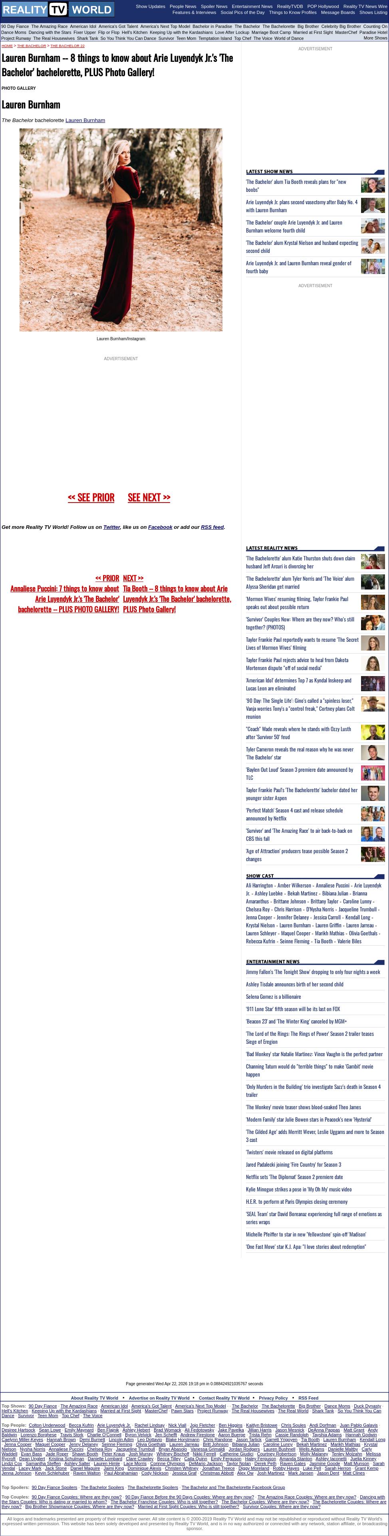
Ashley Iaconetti (331, 1458)
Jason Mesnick (289, 1430)
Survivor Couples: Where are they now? (281, 1506)
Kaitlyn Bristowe (261, 1425)
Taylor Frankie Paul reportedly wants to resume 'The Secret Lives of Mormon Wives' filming (302, 643)
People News (183, 6)
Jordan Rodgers (244, 1449)
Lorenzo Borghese (39, 1434)
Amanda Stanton (296, 1458)
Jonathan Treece (218, 1468)
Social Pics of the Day (243, 12)
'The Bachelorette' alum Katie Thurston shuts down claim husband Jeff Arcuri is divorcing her (300, 562)
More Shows (375, 37)
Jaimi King (114, 1468)
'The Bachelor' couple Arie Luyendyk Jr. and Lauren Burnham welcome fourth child (294, 226)
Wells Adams (311, 1449)
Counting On (375, 26)
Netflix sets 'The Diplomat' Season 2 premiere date (294, 1177)
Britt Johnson (215, 1444)
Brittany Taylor (324, 901)
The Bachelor (247, 26)
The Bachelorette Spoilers (153, 1487)
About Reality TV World (94, 1398)
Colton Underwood (47, 1425)
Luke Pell (312, 1468)
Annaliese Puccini (332, 885)
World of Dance (289, 38)
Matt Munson (356, 1463)
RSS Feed (309, 1398)
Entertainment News (252, 6)
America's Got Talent (118, 26)
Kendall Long (357, 917)
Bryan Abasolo (173, 1449)
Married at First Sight (313, 32)
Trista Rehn (260, 1434)
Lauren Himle (107, 1463)
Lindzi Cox (12, 1463)
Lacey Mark (30, 1468)
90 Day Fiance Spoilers (54, 1487)
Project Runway (16, 38)
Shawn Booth (85, 1453)
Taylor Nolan (238, 1463)
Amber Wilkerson (294, 885)
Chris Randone (217, 1439)
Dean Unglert (32, 1458)
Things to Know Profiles (293, 12)
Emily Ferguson (226, 1458)
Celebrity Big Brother (341, 26)
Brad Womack (167, 1430)
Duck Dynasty (367, 1406)
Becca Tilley (169, 1458)
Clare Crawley (139, 1458)
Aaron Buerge (231, 1434)
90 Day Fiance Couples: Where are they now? (77, 1497)
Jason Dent (328, 1473)
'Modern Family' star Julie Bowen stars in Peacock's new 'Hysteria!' (309, 1119)
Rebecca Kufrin (260, 941)
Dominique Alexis (144, 1468)
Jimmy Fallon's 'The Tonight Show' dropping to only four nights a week (313, 972)
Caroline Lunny (357, 901)
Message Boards (338, 12)
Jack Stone (56, 1468)
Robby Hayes (286, 1468)
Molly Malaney (314, 1453)
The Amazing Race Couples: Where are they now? (307, 1497)
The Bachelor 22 (67, 46)
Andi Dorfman (323, 1425)
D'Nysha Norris (320, 909)
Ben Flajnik (108, 1430)
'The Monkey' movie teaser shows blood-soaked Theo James (303, 1107)
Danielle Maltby (343, 1449)
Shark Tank (87, 38)
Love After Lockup (232, 32)
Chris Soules (293, 1425)
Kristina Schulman (66, 1458)
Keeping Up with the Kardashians (181, 32)
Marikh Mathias (329, 933)
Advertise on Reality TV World (159, 1398)
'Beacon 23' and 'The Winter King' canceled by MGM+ (296, 1021)
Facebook (160, 527)
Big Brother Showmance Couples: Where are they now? (79, 1506)
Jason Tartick (249, 1439)
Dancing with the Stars (50, 32)
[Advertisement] (195, 1314)
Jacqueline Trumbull (358, 909)
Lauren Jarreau (360, 925)
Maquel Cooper (295, 933)
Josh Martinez (270, 1473)
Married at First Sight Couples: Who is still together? (188, 1506)
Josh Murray (141, 1453)
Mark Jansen (300, 1473)
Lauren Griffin (328, 925)
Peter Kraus (113, 1453)
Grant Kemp (366, 1468)
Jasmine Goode (325, 1463)
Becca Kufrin (81, 1425)
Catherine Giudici (236, 1453)
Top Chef (242, 38)
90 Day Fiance (15, 26)
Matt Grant (353, 1430)
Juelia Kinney (363, 1458)
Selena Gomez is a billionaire (273, 996)
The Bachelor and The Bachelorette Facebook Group (233, 1487)
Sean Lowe (50, 1430)
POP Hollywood (323, 6)
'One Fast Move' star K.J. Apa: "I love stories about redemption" (306, 1246)
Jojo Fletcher (202, 1425)
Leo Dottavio (149, 1439)
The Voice (264, 38)
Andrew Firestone (198, 1434)
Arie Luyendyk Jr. (114, 1425)
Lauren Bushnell (280, 1449)
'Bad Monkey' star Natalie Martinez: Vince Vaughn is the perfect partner (314, 1054)
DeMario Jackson (206, 1463)
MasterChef (346, 32)
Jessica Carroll (327, 917)
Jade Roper (57, 1453)
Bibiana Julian (335, 893)
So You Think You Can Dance (129, 38)
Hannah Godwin (361, 1434)
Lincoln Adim (121, 1439)
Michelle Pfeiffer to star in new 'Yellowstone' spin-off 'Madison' (306, 1234)
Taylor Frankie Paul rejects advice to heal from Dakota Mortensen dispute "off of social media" (297, 664)
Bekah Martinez (303, 893)
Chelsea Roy (258, 909)
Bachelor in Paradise (212, 26)
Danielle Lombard (105, 1458)
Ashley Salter (77, 1463)
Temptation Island (215, 38)
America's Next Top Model (165, 26)
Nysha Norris (33, 1449)
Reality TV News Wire (365, 6)
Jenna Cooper (259, 917)
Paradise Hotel (373, 32)
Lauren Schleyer (261, 933)
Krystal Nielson (260, 925)
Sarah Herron (338, 1468)
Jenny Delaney (83, 1444)
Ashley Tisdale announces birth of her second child (294, 984)
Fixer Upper (84, 32)
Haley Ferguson (260, 1458)
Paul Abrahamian (121, 1473)
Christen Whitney (181, 1468)
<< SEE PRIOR (91, 497)
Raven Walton (87, 1473)
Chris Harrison (288, 909)
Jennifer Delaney (293, 917)
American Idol (83, 26)
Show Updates (150, 6)
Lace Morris (135, 1463)
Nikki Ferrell (204, 1453)
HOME (7, 46)
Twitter (111, 527)
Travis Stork (71, 1434)
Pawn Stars (182, 1410)
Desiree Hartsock (18, 1430)
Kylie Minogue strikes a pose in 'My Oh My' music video (299, 1189)
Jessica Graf (184, 1473)
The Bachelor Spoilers (102, 1487)
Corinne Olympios (167, 1463)
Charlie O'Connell (104, 1434)
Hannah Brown (61, 1439)
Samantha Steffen (43, 1463)
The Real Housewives (54, 38)
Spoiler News (214, 6)
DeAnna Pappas (324, 1430)
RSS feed (212, 527)
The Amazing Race (50, 26)
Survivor (166, 38)
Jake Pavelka (231, 1430)
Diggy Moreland (253, 1468)
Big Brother (308, 26)
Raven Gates (293, 1463)
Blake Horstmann (182, 1439)
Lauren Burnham (85, 120)
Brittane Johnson (290, 901)
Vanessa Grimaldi (208, 1449)
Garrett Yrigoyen (281, 1439)
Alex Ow (245, 1473)
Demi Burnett (92, 1439)
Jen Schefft (166, 1434)
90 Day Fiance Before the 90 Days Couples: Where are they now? (189, 1497)
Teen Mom (186, 38)
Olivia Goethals (363, 933)
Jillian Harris (260, 1430)
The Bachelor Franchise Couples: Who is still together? (164, 1501)
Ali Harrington (259, 885)
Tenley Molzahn (347, 1453)
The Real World (293, 1410)
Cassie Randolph (292, 1434)
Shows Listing (373, 12)
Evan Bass (31, 1453)
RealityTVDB (290, 6)
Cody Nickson (155, 1473)
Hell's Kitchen (134, 32)
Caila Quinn (195, 1458)
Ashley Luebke (269, 893)
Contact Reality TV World (224, 1398)
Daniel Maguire (85, 1468)
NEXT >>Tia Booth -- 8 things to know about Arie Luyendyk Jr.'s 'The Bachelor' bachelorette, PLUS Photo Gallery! (177, 593)
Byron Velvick (138, 1434)
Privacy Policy (273, 1398)
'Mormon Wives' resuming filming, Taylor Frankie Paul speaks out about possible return (297, 603)
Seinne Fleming (295, 941)
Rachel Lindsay (150, 1425)
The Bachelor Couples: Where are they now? (266, 1501)
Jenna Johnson (17, 1473)
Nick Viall (177, 1425)
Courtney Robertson (276, 1453)
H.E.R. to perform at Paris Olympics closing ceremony (296, 1201)
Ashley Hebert (136, 1430)
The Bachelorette (278, 26)
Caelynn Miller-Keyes (22, 1439)
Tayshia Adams (327, 1434)
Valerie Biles (349, 941)
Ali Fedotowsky (199, 1430)
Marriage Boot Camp (271, 32)
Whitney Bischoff (173, 1453)
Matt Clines (354, 1473)
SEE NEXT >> (149, 497)
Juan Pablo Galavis (359, 1425)
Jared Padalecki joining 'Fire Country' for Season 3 (293, 1164)
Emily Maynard (79, 1430)
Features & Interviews (194, 12)
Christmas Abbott (217, 1473)
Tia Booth (323, 941)
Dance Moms (13, 32)
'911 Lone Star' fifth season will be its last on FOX (293, 1009)
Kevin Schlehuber (52, 1473)
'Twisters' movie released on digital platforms (289, 1152)
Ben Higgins (230, 1425)
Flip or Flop (108, 32)
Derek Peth (265, 1463)
